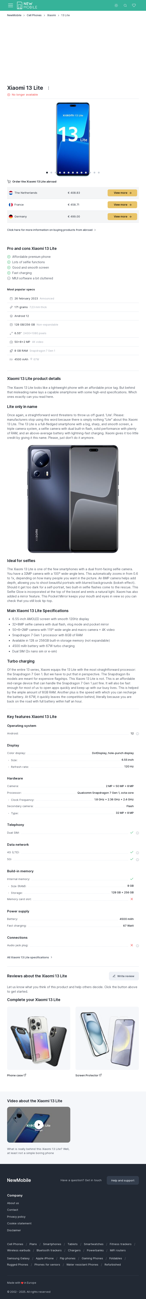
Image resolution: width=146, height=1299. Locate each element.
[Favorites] (134, 5)
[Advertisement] (73, 51)
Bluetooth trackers (49, 1250)
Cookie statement (19, 1223)
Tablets (73, 1244)
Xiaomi (51, 15)
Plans (33, 1244)
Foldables (115, 1258)
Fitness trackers (121, 1244)
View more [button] (123, 192)
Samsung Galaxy (18, 1258)
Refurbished (113, 1264)
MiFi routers (118, 1250)
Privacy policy (16, 1216)
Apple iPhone (45, 1258)
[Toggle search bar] (125, 5)
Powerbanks (95, 1250)
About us (13, 1203)
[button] (47, 172)
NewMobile (14, 15)
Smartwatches (94, 1244)
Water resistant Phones (82, 1264)
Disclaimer (14, 1230)
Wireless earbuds (18, 1250)
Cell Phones (34, 15)
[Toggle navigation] (10, 5)
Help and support (122, 1180)
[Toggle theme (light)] (116, 5)
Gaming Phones (92, 1258)
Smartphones (52, 1244)
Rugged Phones (17, 1264)
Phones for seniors (47, 1264)
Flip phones (67, 1258)
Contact (12, 1209)
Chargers (74, 1250)
